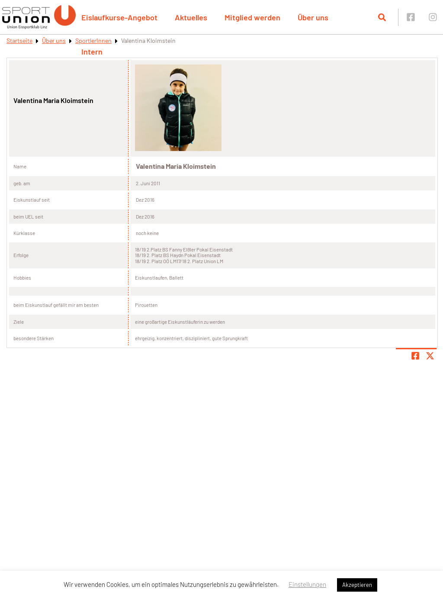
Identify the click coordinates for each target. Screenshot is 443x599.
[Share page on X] (430, 355)
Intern (92, 51)
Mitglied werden (252, 17)
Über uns (313, 17)
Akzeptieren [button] (357, 584)
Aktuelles (191, 17)
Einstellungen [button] (307, 584)
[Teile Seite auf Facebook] (415, 355)
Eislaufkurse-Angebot (119, 17)
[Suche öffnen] (382, 17)
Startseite (19, 40)
